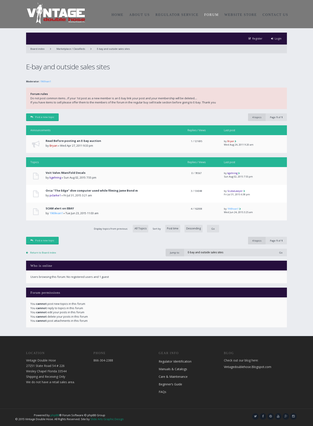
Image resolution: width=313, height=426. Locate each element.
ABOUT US (139, 15)
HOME (117, 15)
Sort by (178, 228)
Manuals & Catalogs (173, 369)
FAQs (162, 392)
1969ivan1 (45, 81)
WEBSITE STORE (240, 15)
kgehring (55, 177)
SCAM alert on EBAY (60, 208)
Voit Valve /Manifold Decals (65, 172)
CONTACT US (275, 15)
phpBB (54, 415)
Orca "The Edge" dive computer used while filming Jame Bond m (92, 190)
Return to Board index (43, 252)
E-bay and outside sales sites (113, 48)
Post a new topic (42, 117)
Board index (37, 48)
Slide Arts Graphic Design (107, 419)
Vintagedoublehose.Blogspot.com (247, 367)
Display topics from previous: (121, 228)
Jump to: (175, 252)
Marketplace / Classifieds (71, 48)
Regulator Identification (175, 361)
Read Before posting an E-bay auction (73, 140)
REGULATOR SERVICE (176, 15)
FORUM (211, 15)
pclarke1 (55, 195)
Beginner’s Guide (170, 384)
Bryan (53, 146)
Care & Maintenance (173, 377)
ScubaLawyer (235, 190)
